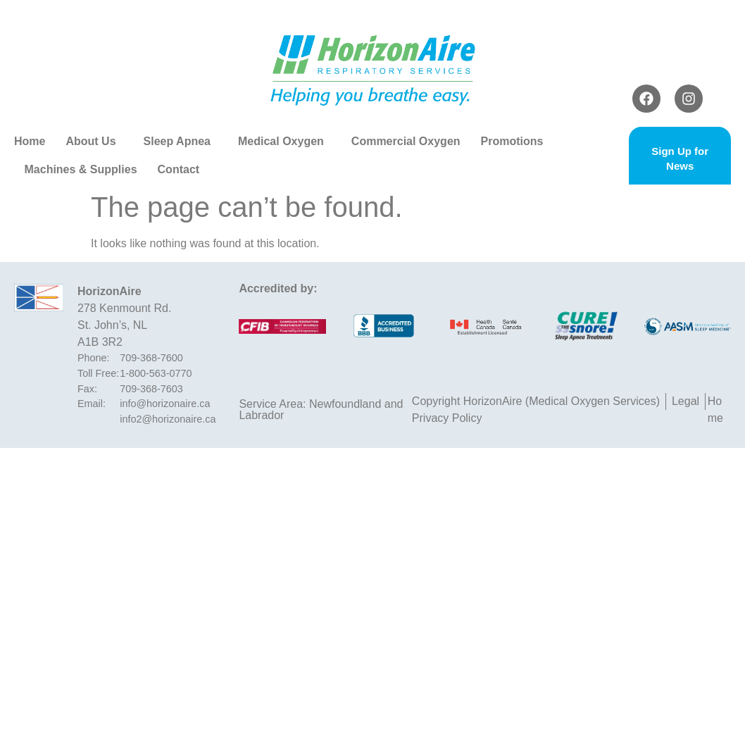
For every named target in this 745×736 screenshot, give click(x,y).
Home (29, 141)
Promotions (516, 142)
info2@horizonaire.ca (167, 419)
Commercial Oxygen (406, 141)
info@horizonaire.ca (165, 403)
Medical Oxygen (284, 142)
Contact (179, 169)
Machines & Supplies (81, 169)
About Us (94, 142)
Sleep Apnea (181, 142)
